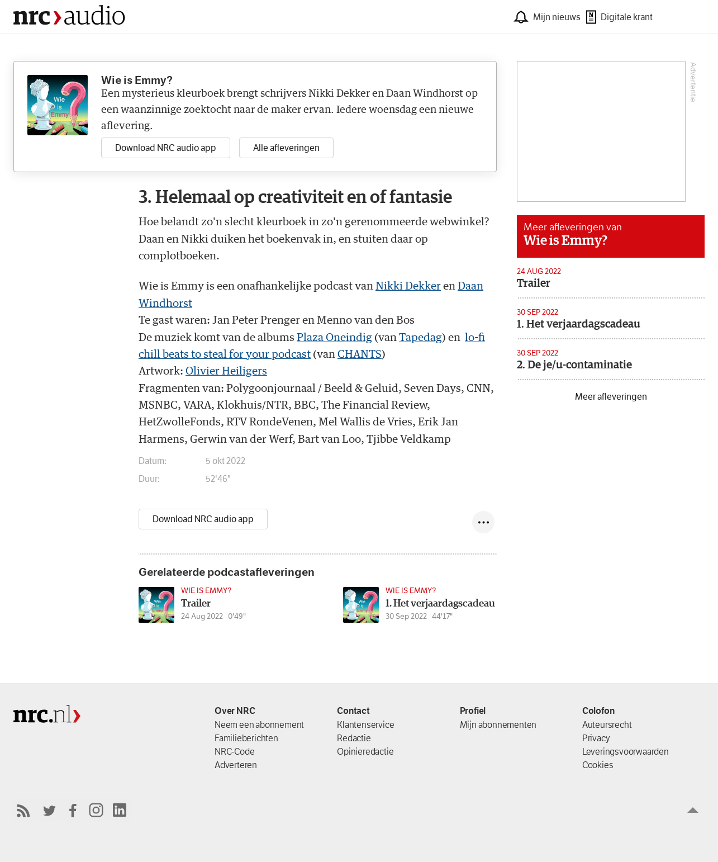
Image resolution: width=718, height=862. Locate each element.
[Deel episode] (483, 522)
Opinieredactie (365, 751)
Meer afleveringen (611, 396)
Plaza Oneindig (334, 338)
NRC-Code (234, 751)
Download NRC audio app (203, 519)
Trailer (533, 283)
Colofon (598, 710)
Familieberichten (246, 738)
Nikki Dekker (408, 286)
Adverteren (236, 765)
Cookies (598, 765)
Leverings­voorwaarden (625, 751)
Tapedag (420, 338)
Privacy (596, 738)
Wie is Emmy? (565, 241)
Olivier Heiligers (226, 371)
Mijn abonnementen (498, 724)
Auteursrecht (607, 724)
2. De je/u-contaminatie (574, 365)
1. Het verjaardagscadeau (578, 324)
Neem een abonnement (259, 724)
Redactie (353, 738)
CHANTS (359, 354)
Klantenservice (365, 724)
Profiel (473, 710)
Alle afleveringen (286, 148)
